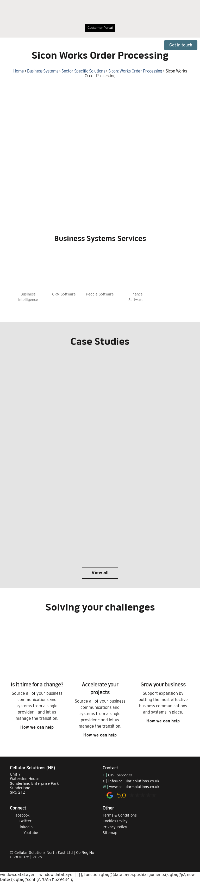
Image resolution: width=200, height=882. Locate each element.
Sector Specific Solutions (83, 71)
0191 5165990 (120, 775)
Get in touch (180, 45)
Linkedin (21, 827)
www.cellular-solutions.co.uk (134, 786)
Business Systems (42, 71)
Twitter (21, 821)
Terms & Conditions (120, 815)
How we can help (37, 727)
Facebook (20, 815)
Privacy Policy (115, 827)
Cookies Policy (115, 821)
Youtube (24, 832)
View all (100, 572)
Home (18, 71)
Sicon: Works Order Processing (135, 71)
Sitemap (110, 832)
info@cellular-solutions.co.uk (133, 781)
